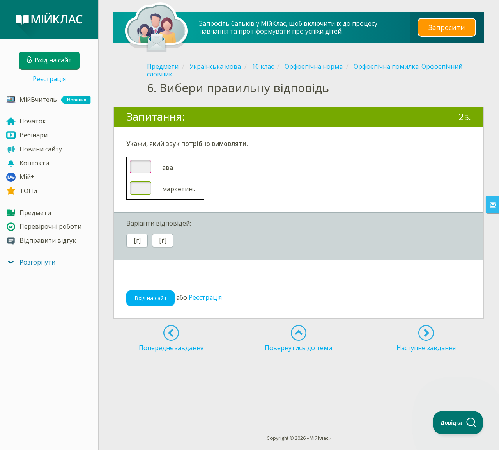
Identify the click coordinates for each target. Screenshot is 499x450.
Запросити (447, 27)
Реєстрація (49, 79)
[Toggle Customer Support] (458, 422)
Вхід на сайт (150, 298)
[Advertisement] (298, 378)
